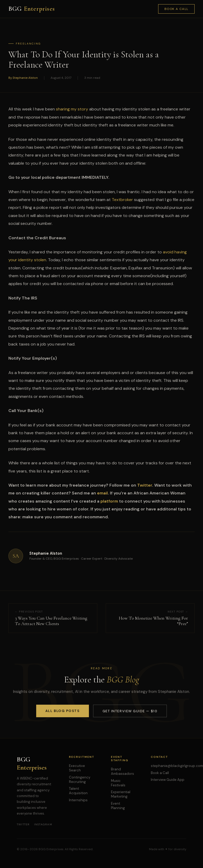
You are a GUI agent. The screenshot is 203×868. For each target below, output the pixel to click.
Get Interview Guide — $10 (130, 711)
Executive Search (77, 768)
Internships (78, 800)
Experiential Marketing (120, 794)
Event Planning (118, 805)
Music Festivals (118, 782)
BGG (31, 9)
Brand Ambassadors (122, 771)
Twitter (23, 824)
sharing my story (72, 109)
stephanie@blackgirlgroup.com (177, 766)
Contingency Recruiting (79, 779)
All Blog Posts (62, 711)
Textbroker (122, 199)
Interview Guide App (167, 779)
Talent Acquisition (78, 790)
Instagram (43, 824)
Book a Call (176, 9)
